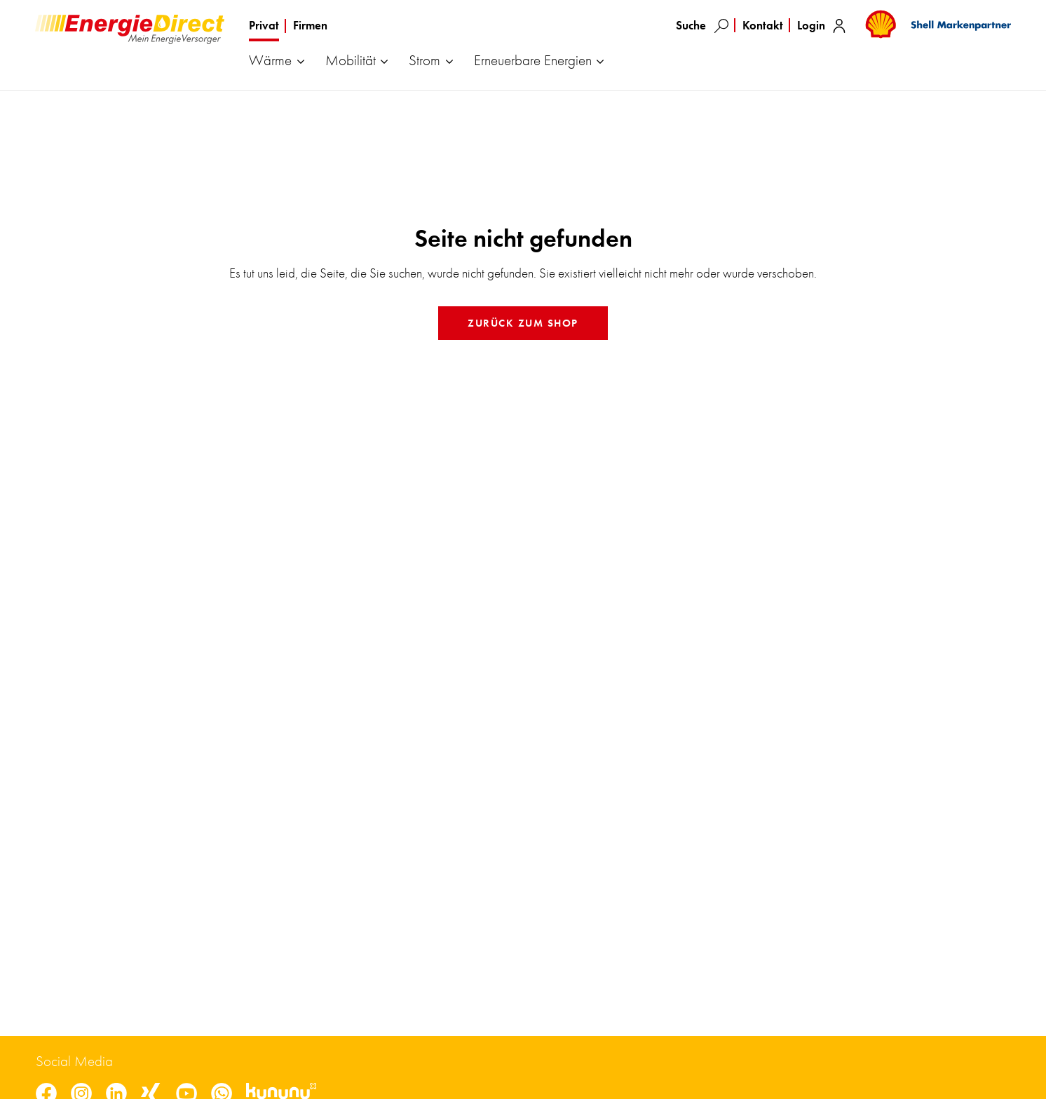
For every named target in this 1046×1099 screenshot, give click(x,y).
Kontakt (762, 25)
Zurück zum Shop (523, 323)
